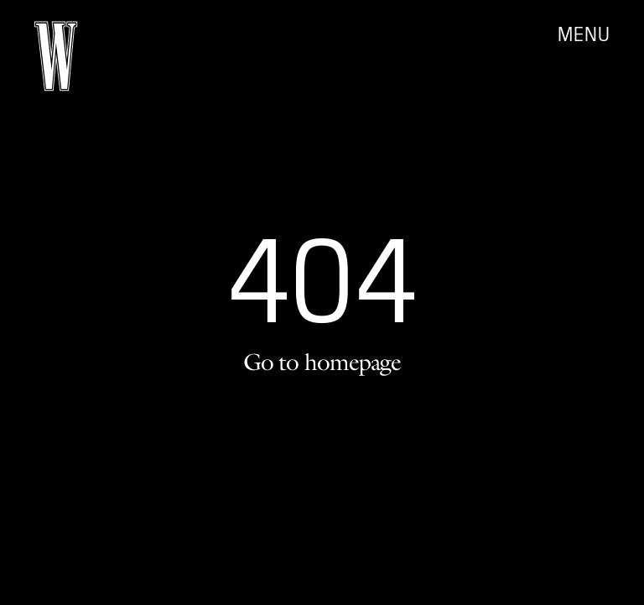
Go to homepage (322, 361)
